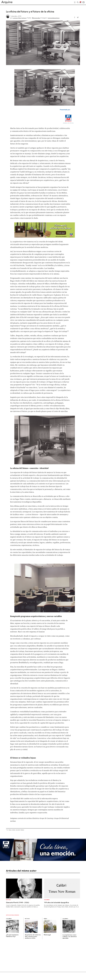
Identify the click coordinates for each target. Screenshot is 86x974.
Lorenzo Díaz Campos (19, 18)
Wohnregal (47, 935)
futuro (10, 829)
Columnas (47, 899)
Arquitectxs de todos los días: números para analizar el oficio (33, 936)
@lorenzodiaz (36, 18)
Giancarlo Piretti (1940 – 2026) (17, 902)
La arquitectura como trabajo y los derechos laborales (69, 936)
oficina (13, 829)
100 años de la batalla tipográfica (56, 902)
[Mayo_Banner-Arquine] (43, 860)
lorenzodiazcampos (53, 18)
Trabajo (22, 829)
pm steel (18, 829)
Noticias (8, 899)
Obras (45, 918)
